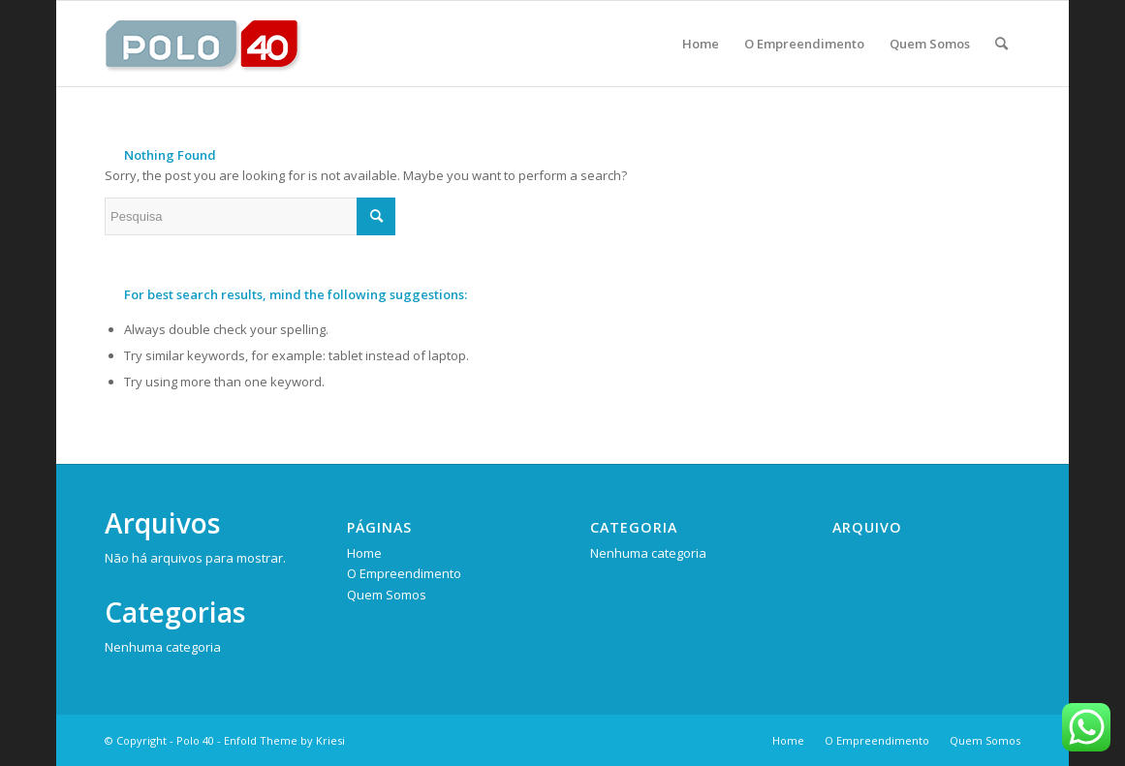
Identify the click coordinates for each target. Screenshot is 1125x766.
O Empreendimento (404, 573)
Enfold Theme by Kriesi (284, 740)
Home (364, 553)
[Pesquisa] (1001, 43)
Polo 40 (195, 740)
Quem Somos (386, 594)
